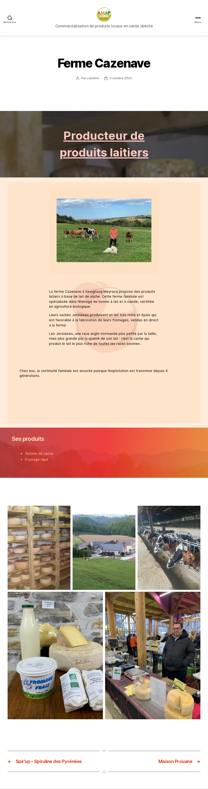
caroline (93, 80)
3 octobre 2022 (120, 80)
